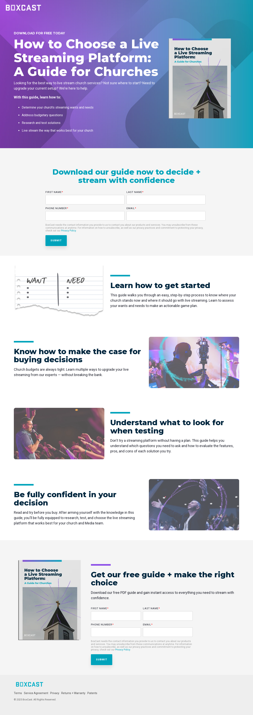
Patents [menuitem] (92, 693)
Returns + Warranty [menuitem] (73, 693)
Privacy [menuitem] (54, 693)
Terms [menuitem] (18, 693)
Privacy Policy (68, 230)
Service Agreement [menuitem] (36, 693)
